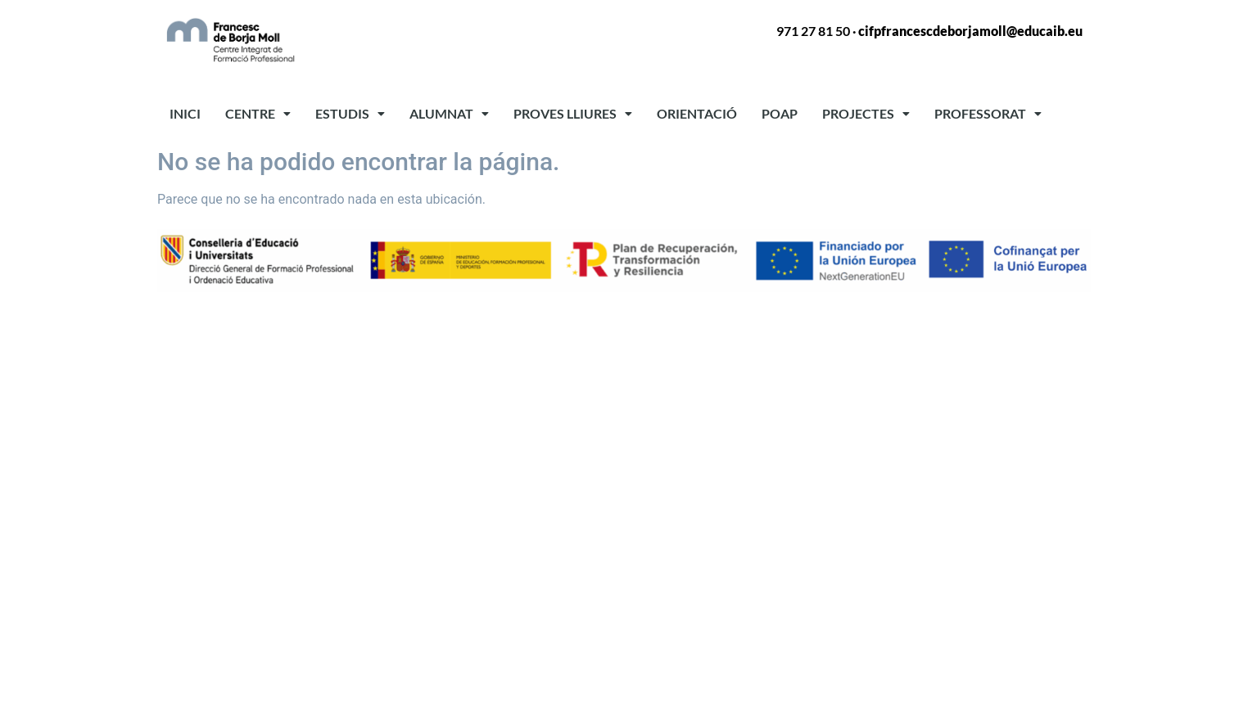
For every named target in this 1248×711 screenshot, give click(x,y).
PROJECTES (866, 113)
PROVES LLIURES (572, 113)
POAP (780, 113)
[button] (258, 114)
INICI (185, 113)
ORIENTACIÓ (697, 113)
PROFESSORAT (988, 113)
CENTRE (258, 113)
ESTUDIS (350, 113)
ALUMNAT (449, 113)
